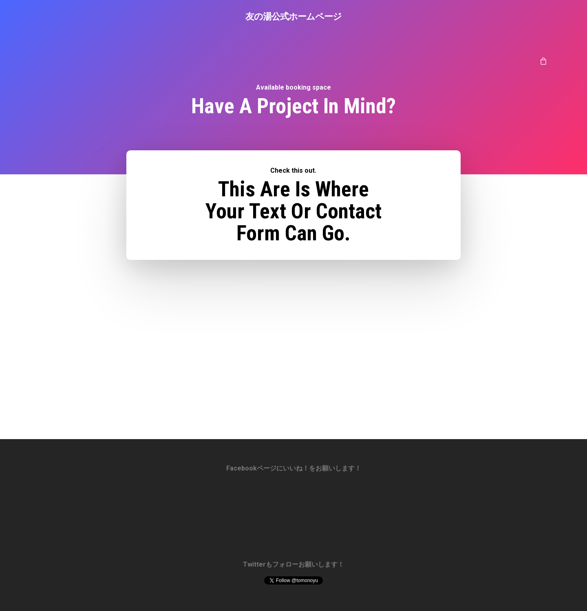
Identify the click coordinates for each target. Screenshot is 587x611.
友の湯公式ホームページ (293, 15)
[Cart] (543, 61)
